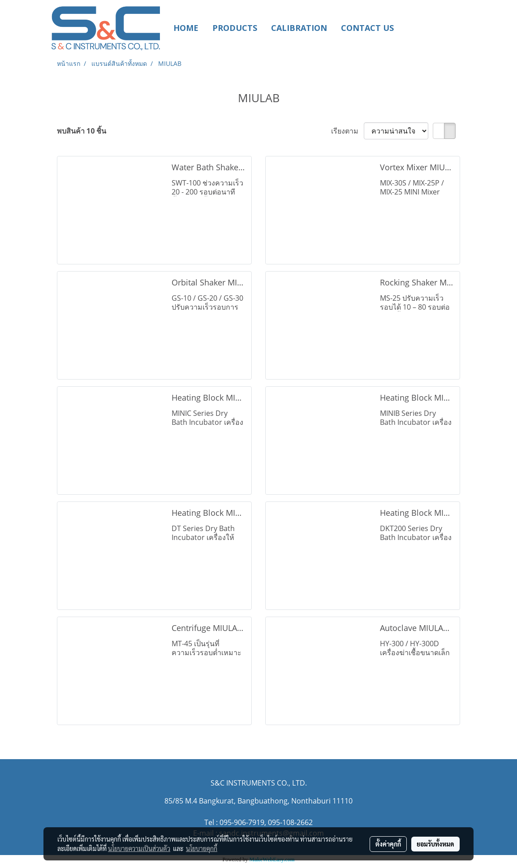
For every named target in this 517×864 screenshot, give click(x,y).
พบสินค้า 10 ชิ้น (81, 131)
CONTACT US (367, 27)
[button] (414, 27)
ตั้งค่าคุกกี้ (388, 844)
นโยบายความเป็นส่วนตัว (139, 848)
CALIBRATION (299, 27)
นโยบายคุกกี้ (201, 848)
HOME (185, 27)
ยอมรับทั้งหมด (435, 844)
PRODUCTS (234, 27)
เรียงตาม (347, 131)
